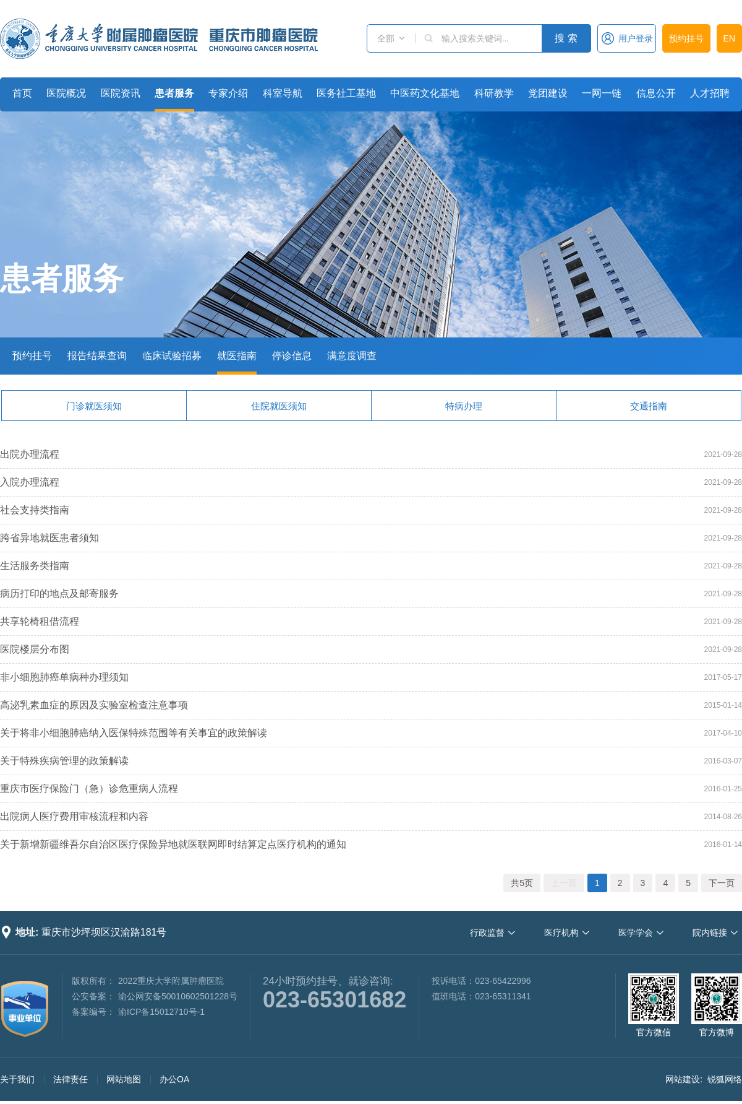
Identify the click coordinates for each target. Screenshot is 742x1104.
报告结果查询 (97, 355)
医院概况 (66, 93)
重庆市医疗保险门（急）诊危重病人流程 (89, 788)
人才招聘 (710, 93)
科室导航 (282, 93)
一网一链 (601, 93)
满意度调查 (352, 355)
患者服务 (174, 93)
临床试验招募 (172, 355)
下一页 (722, 883)
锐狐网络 (724, 1079)
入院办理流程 (29, 482)
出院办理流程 (29, 454)
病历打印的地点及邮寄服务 (59, 593)
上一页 (564, 883)
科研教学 (494, 93)
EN (729, 38)
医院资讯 (120, 93)
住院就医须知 (279, 406)
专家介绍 (228, 93)
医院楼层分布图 (34, 649)
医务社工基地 (346, 93)
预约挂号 (686, 38)
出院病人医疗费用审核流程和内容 (74, 816)
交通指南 (648, 406)
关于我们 (17, 1079)
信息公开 (656, 93)
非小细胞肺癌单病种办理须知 (64, 677)
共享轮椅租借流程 (39, 621)
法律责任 (70, 1079)
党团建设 (548, 93)
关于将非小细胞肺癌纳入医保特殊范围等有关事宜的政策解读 (133, 733)
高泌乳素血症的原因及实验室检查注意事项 (94, 705)
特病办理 (463, 406)
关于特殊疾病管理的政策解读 (64, 760)
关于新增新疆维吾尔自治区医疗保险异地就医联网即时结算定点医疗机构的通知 (173, 844)
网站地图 (123, 1079)
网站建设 (682, 1079)
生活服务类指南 (34, 565)
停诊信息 (292, 355)
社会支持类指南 (34, 510)
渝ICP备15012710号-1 (161, 1012)
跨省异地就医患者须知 (49, 537)
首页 (22, 93)
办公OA (174, 1079)
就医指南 (237, 355)
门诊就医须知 (94, 406)
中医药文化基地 (424, 93)
